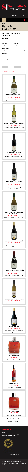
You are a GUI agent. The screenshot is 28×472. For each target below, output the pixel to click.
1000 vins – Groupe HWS (14, 98)
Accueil (4, 23)
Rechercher (4, 53)
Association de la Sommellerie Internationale (8, 445)
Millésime (4, 43)
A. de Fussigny (14, 385)
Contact (4, 432)
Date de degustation (7, 59)
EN (25, 12)
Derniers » (16, 421)
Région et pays (5, 48)
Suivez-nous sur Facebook (9, 435)
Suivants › (10, 421)
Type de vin (16, 43)
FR (22, 12)
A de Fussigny (14, 357)
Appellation (5, 38)
